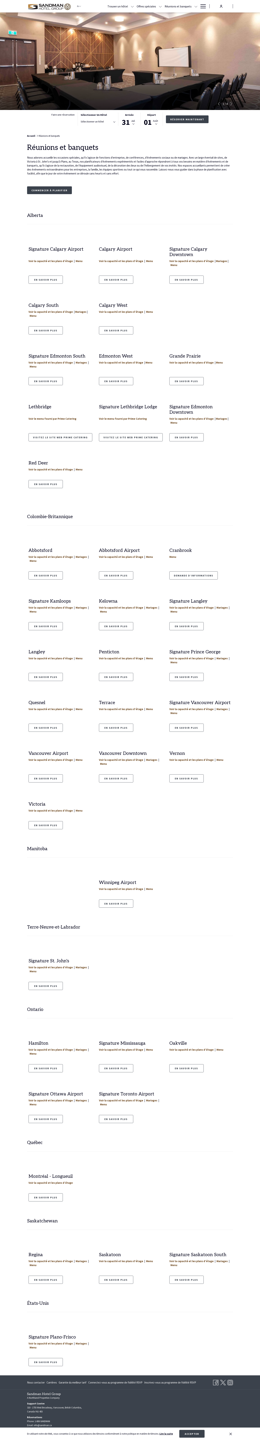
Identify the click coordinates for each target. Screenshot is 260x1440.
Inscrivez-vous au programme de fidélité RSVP (170, 1382)
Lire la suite (166, 1433)
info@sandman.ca (43, 1425)
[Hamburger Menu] (202, 6)
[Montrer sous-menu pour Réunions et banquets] (196, 6)
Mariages (221, 261)
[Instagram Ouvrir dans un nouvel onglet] (230, 1381)
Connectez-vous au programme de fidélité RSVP (115, 1382)
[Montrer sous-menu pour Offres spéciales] (160, 6)
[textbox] (95, 121)
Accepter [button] (192, 1433)
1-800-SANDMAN (42, 1421)
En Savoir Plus (116, 778)
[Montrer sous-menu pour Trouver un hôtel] (132, 6)
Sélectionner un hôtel (94, 114)
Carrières (52, 1382)
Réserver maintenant (187, 119)
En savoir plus (116, 279)
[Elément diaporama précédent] (218, 103)
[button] (129, 119)
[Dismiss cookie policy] (230, 1434)
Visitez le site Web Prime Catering (60, 437)
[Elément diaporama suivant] (231, 103)
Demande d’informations (193, 575)
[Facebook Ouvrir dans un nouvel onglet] (215, 1381)
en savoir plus (45, 279)
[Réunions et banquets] (178, 6)
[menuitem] (36, 1382)
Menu (79, 261)
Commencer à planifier (49, 190)
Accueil (31, 135)
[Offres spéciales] (146, 6)
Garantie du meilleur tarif (72, 1382)
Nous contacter (36, 1382)
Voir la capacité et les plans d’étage (51, 261)
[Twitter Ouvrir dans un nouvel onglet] (223, 1381)
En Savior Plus (45, 1068)
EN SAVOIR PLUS (45, 381)
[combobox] (98, 122)
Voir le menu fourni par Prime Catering (52, 418)
